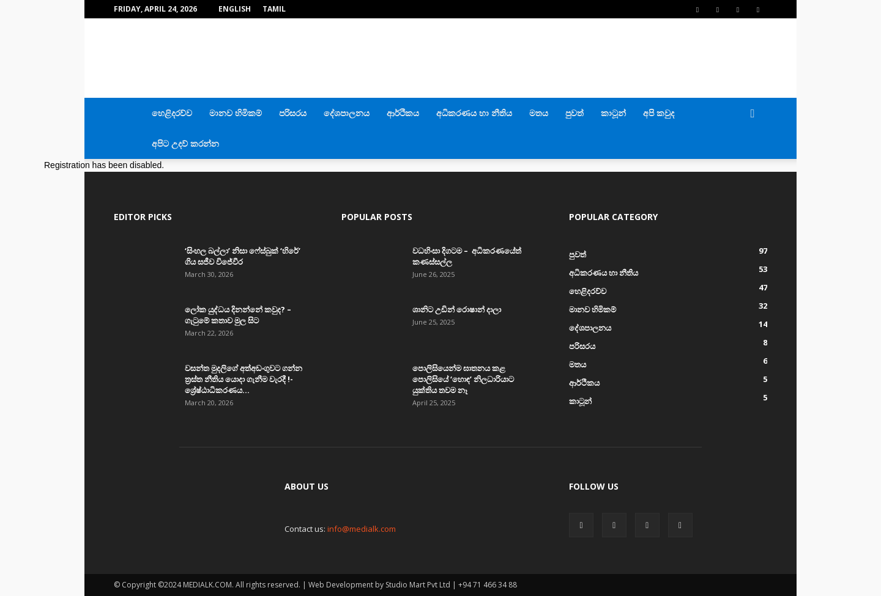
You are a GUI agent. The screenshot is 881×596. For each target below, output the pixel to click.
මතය (538, 113)
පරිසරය (293, 113)
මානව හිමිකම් (235, 113)
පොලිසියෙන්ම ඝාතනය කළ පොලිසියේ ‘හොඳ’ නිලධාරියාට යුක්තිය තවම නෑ (463, 378)
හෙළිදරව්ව (172, 113)
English (234, 9)
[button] (752, 114)
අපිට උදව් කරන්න (185, 143)
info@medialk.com (361, 528)
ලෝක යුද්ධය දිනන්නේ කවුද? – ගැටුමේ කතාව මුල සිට (238, 315)
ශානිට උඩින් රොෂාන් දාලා (456, 309)
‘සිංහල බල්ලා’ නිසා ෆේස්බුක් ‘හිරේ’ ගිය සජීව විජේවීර (242, 256)
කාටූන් (613, 113)
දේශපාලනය (347, 113)
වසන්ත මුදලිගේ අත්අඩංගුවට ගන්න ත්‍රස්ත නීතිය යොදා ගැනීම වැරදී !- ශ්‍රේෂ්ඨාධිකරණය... (243, 378)
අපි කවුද (658, 113)
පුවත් (574, 113)
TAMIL (274, 9)
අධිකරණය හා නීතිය (474, 113)
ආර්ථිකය (403, 113)
